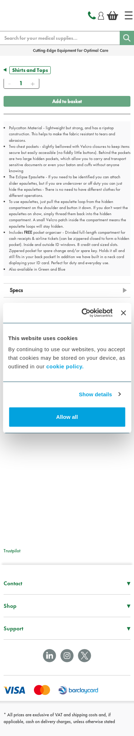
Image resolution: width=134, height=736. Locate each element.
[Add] (32, 83)
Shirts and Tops (30, 70)
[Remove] (9, 83)
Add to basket (67, 101)
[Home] (128, 15)
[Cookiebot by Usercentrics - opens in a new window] (84, 313)
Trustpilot (12, 551)
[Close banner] (123, 312)
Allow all (67, 417)
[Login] (101, 14)
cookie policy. (65, 366)
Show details (95, 394)
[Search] (127, 38)
